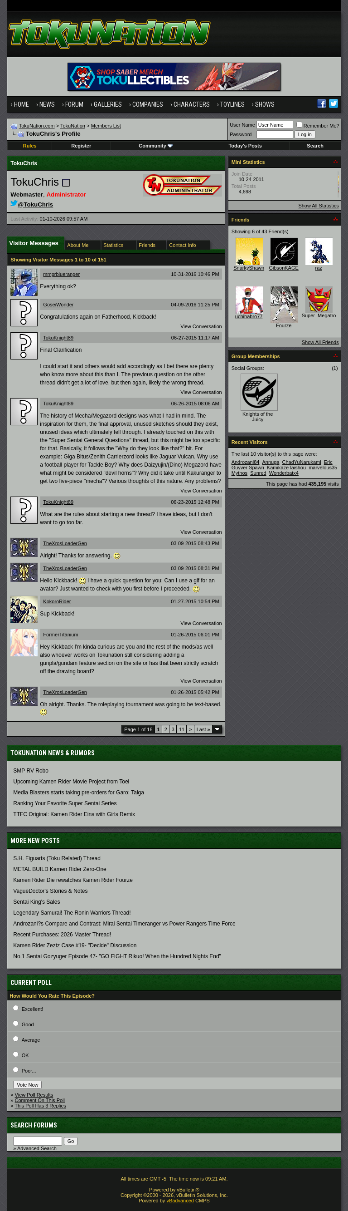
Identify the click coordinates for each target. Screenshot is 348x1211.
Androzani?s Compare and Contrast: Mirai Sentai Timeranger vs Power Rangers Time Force (124, 924)
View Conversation (201, 326)
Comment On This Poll (40, 1100)
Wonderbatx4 (284, 473)
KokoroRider (57, 601)
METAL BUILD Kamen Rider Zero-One (59, 869)
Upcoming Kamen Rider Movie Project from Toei (71, 781)
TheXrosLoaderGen (65, 543)
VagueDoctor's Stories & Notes (50, 891)
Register (81, 145)
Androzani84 (246, 462)
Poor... (29, 1070)
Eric (328, 462)
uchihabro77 (249, 316)
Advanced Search (37, 1148)
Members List (106, 125)
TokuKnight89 (58, 337)
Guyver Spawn (248, 467)
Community (156, 145)
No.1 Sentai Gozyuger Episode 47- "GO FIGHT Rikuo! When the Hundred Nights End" (117, 956)
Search (315, 145)
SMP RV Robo (30, 771)
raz (318, 268)
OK (25, 1055)
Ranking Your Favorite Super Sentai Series (64, 803)
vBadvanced (180, 1200)
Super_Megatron (320, 315)
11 (181, 729)
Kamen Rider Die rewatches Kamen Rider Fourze (72, 880)
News (47, 104)
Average (31, 1040)
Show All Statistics (318, 205)
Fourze (283, 325)
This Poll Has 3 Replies (40, 1105)
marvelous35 (323, 467)
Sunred (258, 473)
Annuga (270, 462)
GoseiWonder (58, 304)
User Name (242, 125)
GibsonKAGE (283, 268)
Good (28, 1024)
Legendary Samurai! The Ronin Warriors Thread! (71, 913)
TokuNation (72, 125)
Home (21, 104)
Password (240, 134)
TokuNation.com (37, 125)
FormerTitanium (60, 634)
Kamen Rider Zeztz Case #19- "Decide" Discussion (74, 945)
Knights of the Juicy (257, 416)
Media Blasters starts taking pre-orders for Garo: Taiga (78, 792)
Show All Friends (320, 342)
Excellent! (33, 1009)
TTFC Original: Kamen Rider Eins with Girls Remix (74, 814)
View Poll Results (34, 1095)
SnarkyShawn (248, 268)
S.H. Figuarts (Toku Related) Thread (57, 858)
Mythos (239, 473)
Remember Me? (317, 125)
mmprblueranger (61, 274)
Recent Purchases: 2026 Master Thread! (62, 934)
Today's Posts (244, 145)
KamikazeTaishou (286, 467)
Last (203, 729)
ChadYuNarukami (301, 462)
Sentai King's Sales (36, 902)
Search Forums (33, 1125)
